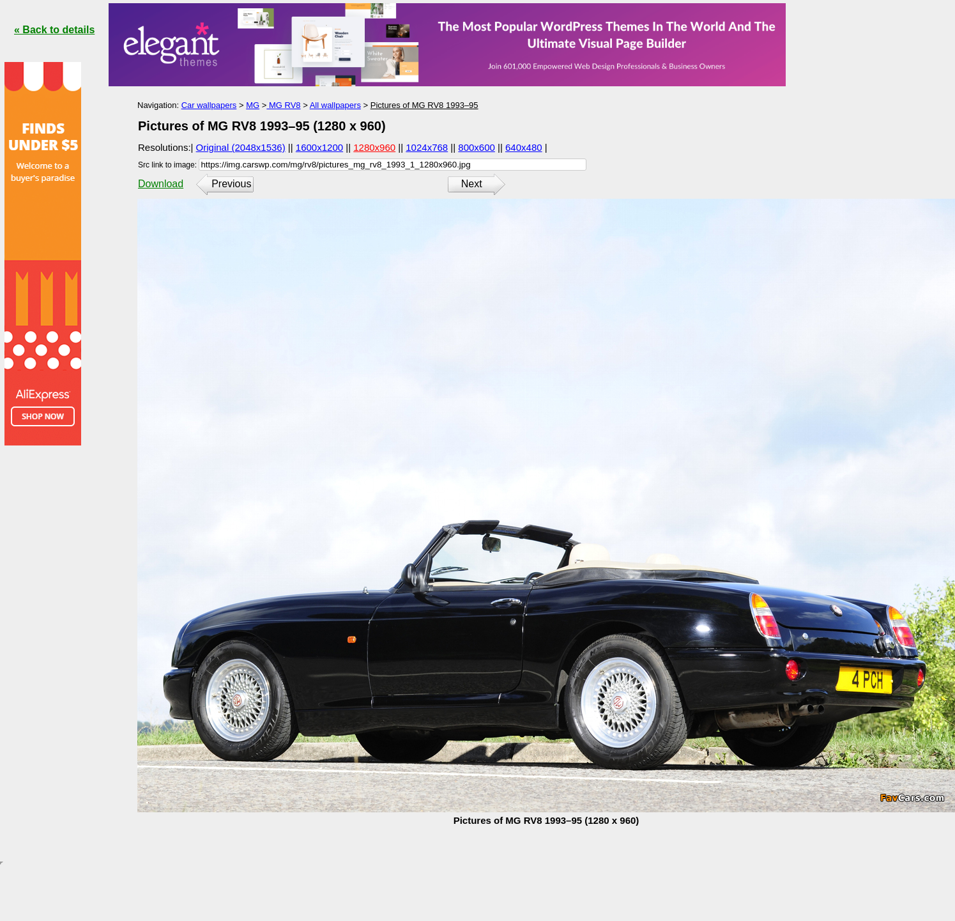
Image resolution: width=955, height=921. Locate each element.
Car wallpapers (209, 105)
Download (160, 183)
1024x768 (427, 147)
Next (471, 183)
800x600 (476, 147)
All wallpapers (335, 105)
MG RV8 (283, 105)
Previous (231, 183)
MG (252, 105)
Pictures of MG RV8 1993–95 (424, 105)
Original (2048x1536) (241, 147)
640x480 (523, 147)
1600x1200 (319, 147)
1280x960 (374, 147)
